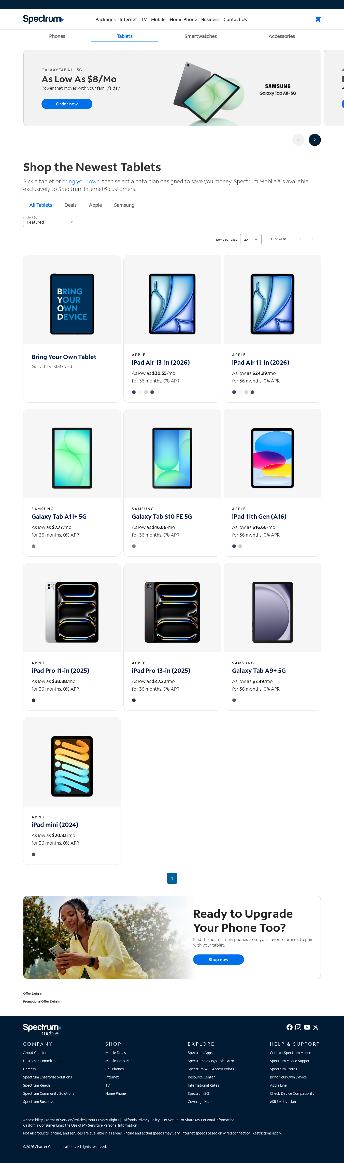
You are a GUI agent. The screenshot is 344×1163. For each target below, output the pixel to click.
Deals (70, 204)
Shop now (218, 959)
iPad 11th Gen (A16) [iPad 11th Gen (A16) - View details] (259, 516)
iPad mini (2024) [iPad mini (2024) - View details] (55, 824)
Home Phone (115, 1093)
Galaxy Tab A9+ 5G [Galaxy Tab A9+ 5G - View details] (259, 670)
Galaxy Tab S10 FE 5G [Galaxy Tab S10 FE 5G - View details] (162, 516)
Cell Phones (114, 1068)
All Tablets (40, 204)
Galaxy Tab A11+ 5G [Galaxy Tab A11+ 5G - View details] (59, 516)
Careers (29, 1068)
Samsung (124, 204)
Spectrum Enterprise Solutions (47, 1077)
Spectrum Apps (200, 1052)
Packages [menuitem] (105, 19)
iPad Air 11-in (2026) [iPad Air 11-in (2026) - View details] (260, 362)
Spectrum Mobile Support (290, 1060)
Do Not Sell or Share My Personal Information (198, 1119)
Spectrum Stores (283, 1068)
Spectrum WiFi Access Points (211, 1068)
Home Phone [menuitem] (183, 19)
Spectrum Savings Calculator (211, 1060)
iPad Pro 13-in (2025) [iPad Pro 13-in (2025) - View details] (161, 670)
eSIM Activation (283, 1101)
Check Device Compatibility (292, 1093)
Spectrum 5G (198, 1093)
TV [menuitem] (144, 19)
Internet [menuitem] (128, 19)
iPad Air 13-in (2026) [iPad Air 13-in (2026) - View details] (161, 362)
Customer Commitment (42, 1060)
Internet (112, 1077)
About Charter (35, 1052)
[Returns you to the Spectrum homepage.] (43, 18)
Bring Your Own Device (288, 1077)
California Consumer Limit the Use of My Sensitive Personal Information (80, 1125)
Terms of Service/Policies (65, 1119)
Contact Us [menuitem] (235, 19)
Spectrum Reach (36, 1085)
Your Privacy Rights (103, 1119)
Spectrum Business (38, 1101)
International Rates (203, 1085)
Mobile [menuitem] (158, 19)
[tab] (40, 205)
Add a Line (278, 1085)
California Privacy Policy (141, 1119)
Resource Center (201, 1077)
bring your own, (82, 181)
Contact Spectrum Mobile (290, 1052)
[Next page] (313, 239)
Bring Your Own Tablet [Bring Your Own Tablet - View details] (64, 357)
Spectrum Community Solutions (48, 1093)
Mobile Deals (115, 1052)
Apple (95, 204)
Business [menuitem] (210, 19)
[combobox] (50, 222)
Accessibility (33, 1119)
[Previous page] (300, 239)
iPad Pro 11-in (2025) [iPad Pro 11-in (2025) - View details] (60, 670)
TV (107, 1085)
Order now (67, 104)
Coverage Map (199, 1101)
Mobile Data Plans (119, 1060)
